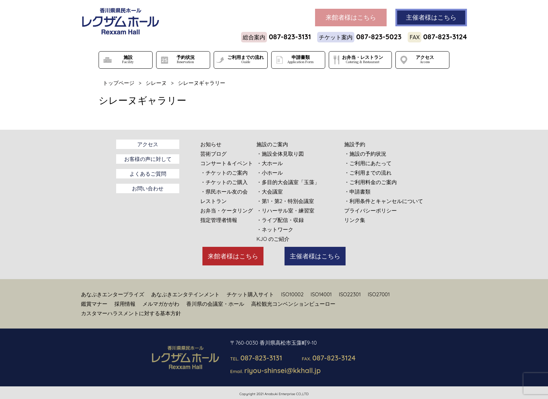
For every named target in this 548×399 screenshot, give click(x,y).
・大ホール (269, 163)
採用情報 (124, 303)
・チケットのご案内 (224, 172)
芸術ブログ (213, 153)
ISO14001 (321, 294)
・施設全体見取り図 (280, 153)
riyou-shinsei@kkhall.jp (282, 370)
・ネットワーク (274, 229)
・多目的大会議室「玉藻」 (288, 182)
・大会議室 (269, 191)
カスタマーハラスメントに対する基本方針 (131, 313)
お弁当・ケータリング (226, 210)
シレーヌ (156, 83)
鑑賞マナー (94, 303)
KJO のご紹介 (272, 239)
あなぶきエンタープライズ (112, 294)
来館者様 (351, 17)
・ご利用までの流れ (368, 172)
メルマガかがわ (160, 303)
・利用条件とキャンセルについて (383, 201)
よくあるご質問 (147, 173)
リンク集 (354, 220)
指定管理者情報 (218, 220)
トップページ (118, 83)
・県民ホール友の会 (224, 191)
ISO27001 (379, 294)
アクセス (147, 144)
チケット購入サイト (250, 294)
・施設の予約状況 (365, 153)
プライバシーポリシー (370, 210)
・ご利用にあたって (368, 163)
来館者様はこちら (233, 256)
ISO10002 (292, 294)
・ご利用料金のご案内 (370, 182)
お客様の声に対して (148, 159)
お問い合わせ (147, 188)
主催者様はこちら (315, 256)
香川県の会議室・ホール (215, 303)
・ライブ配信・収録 (280, 220)
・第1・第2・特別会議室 (285, 201)
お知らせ (210, 144)
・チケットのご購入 (224, 182)
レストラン (213, 201)
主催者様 (431, 17)
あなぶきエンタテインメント (185, 294)
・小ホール (269, 172)
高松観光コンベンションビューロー (293, 303)
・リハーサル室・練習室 (285, 210)
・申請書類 (357, 191)
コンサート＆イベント (226, 163)
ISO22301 (350, 294)
